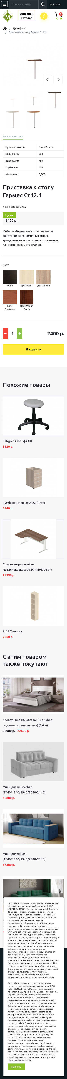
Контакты (55, 4)
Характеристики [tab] (13, 136)
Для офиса (19, 28)
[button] (47, 79)
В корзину (33, 349)
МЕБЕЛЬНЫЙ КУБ (10, 16)
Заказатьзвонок (44, 16)
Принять (16, 1066)
